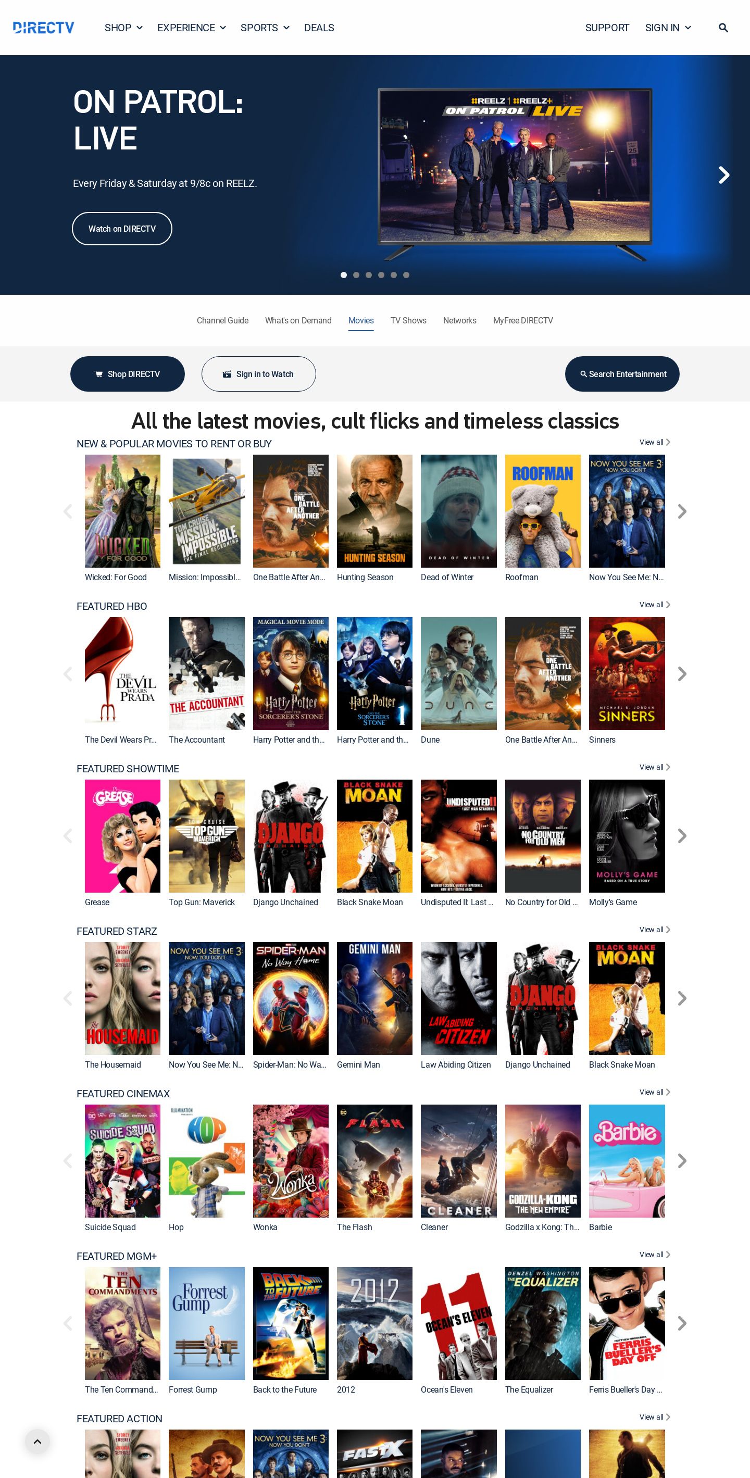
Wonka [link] (265, 1227)
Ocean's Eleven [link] (447, 1389)
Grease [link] (97, 902)
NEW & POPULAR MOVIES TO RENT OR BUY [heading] (174, 443)
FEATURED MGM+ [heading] (117, 1256)
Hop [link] (176, 1227)
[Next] (724, 175)
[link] (122, 511)
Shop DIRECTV (126, 374)
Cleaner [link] (434, 1227)
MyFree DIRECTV (523, 320)
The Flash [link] (354, 1227)
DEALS (319, 27)
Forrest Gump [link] (193, 1389)
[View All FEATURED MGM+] (656, 1256)
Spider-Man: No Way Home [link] (300, 1064)
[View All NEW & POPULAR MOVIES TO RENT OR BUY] (656, 443)
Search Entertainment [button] (623, 374)
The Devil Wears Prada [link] (125, 739)
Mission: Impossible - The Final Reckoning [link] (243, 577)
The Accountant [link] (197, 739)
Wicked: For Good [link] (116, 577)
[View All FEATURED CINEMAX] (656, 1093)
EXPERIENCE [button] (192, 27)
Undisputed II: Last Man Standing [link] (479, 902)
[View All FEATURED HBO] (656, 606)
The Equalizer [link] (529, 1389)
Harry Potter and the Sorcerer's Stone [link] (401, 739)
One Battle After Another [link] (295, 577)
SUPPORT (607, 27)
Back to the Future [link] (285, 1389)
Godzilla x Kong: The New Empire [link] (563, 1227)
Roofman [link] (522, 577)
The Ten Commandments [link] (130, 1389)
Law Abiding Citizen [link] (456, 1064)
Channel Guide (222, 320)
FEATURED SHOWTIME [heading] (128, 768)
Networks (459, 320)
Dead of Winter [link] (447, 577)
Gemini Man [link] (358, 1064)
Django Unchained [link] (285, 902)
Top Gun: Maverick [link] (202, 902)
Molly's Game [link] (612, 902)
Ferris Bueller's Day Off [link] (628, 1389)
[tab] (344, 275)
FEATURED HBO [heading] (112, 606)
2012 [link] (346, 1389)
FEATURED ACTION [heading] (119, 1418)
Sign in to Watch (258, 374)
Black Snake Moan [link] (370, 902)
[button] (723, 27)
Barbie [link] (600, 1227)
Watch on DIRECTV (122, 228)
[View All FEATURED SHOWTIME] (656, 768)
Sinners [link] (602, 739)
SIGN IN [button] (668, 27)
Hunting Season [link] (365, 577)
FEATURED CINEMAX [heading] (123, 1093)
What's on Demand (298, 320)
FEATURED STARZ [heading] (117, 931)
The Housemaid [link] (113, 1064)
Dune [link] (430, 739)
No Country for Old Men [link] (546, 902)
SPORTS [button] (266, 27)
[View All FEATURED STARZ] (656, 931)
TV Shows (409, 320)
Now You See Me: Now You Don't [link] (646, 577)
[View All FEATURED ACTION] (656, 1418)
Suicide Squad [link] (110, 1227)
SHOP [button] (124, 27)
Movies (361, 320)
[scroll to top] (37, 1441)
